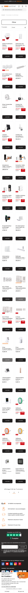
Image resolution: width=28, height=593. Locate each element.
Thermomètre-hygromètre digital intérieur (6, 361)
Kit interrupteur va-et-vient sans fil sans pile (20, 218)
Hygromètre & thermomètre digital (20, 447)
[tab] (14, 557)
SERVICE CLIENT (5, 571)
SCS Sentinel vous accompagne (16, 483)
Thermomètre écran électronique (6, 447)
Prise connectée (7, 102)
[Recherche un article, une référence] (14, 9)
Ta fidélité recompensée (14, 478)
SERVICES (3, 562)
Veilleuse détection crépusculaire (19, 390)
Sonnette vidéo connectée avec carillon (7, 190)
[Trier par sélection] (18, 27)
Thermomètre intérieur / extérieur (20, 361)
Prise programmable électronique (6, 333)
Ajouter (7, 56)
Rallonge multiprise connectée (19, 75)
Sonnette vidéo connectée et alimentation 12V (20, 161)
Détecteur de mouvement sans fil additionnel (20, 45)
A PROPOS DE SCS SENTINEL (7, 566)
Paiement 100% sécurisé (7, 543)
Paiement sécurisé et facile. (15, 494)
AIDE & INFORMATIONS (6, 557)
